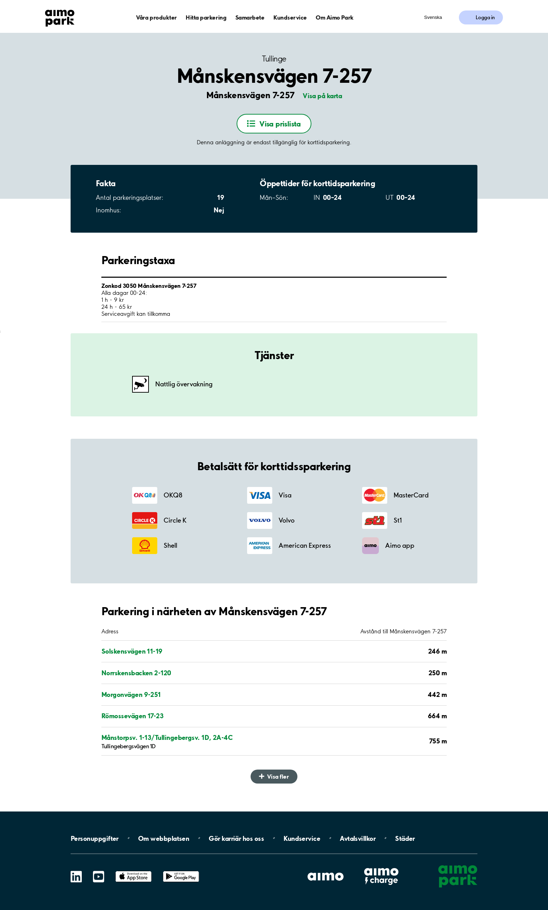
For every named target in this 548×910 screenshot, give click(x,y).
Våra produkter (156, 17)
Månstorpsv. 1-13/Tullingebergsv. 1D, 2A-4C (166, 737)
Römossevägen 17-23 (132, 716)
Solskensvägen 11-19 (132, 651)
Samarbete (250, 17)
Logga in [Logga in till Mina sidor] (485, 17)
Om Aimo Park (334, 17)
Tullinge (274, 59)
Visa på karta (322, 96)
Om (163, 838)
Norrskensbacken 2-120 (136, 673)
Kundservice (290, 17)
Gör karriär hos (236, 838)
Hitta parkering (206, 17)
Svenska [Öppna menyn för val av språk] (433, 17)
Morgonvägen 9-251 (131, 694)
